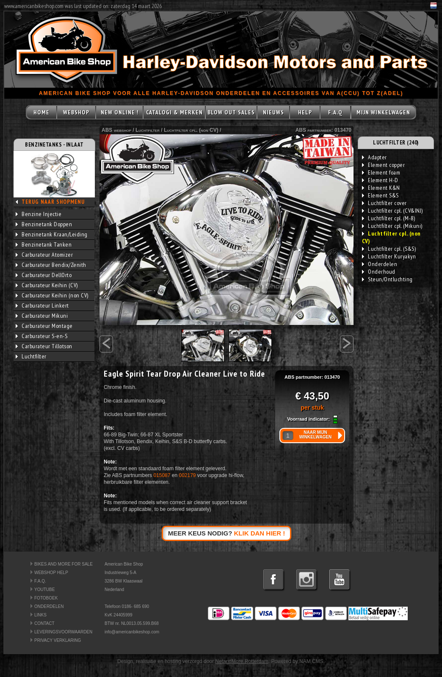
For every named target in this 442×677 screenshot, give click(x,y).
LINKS (40, 615)
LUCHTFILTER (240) (396, 142)
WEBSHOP (76, 112)
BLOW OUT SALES (231, 112)
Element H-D (380, 180)
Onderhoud (378, 271)
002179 (187, 475)
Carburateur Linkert (42, 305)
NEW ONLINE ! (119, 112)
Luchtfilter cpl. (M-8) (388, 218)
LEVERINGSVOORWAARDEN (63, 632)
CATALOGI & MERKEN (174, 112)
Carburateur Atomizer (44, 254)
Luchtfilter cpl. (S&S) (389, 248)
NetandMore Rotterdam (241, 661)
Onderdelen (379, 264)
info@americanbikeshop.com (132, 632)
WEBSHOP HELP (51, 572)
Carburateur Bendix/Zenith (51, 265)
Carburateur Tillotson (44, 346)
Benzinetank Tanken (44, 244)
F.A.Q (335, 112)
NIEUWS (273, 112)
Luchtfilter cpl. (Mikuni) (392, 226)
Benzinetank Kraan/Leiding (52, 234)
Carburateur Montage (44, 326)
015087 (161, 475)
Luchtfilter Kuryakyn (389, 256)
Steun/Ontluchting (387, 279)
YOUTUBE (44, 589)
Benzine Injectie (38, 214)
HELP (305, 112)
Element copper (383, 165)
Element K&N (381, 187)
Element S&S (380, 195)
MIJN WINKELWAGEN (383, 112)
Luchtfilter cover (384, 203)
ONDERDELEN (49, 606)
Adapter (374, 157)
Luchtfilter (31, 356)
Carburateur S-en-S (41, 336)
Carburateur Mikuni (42, 315)
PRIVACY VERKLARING (57, 640)
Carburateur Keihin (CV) (47, 285)
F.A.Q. (40, 581)
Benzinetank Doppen (44, 224)
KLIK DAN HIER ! (259, 533)
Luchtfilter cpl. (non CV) (191, 130)
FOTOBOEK (46, 598)
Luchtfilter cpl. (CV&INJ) (392, 210)
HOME (41, 112)
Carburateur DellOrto (44, 275)
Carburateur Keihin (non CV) (52, 295)
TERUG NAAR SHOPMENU (53, 201)
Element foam (381, 172)
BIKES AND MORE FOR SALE (63, 564)
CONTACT (44, 623)
